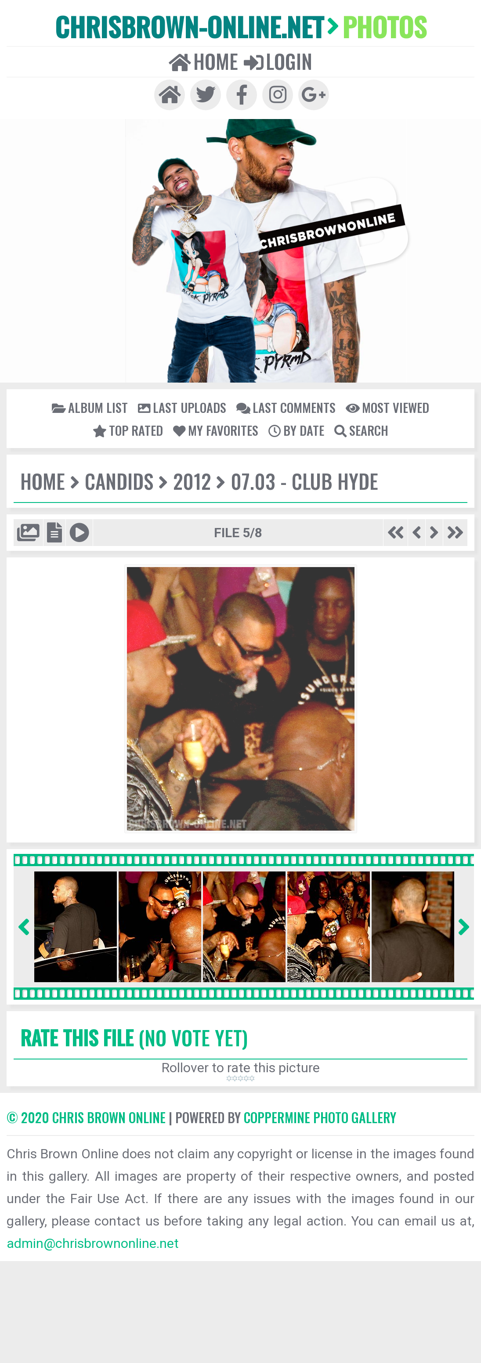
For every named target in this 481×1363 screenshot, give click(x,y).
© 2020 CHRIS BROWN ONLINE (86, 1117)
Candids (119, 480)
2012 (192, 480)
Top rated (128, 430)
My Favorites (215, 430)
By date (296, 430)
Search (361, 430)
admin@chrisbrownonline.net (93, 1243)
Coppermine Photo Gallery (320, 1117)
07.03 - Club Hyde (304, 480)
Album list (90, 407)
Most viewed (387, 407)
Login (278, 61)
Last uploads (182, 407)
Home (203, 61)
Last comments (286, 407)
